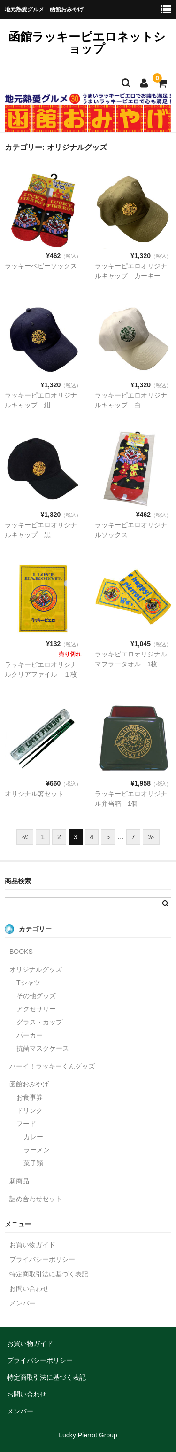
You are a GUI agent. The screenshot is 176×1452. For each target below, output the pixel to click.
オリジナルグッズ (35, 969)
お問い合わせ (29, 1288)
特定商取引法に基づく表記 (48, 1274)
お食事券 (29, 1097)
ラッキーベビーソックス (41, 266)
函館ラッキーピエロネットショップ (87, 42)
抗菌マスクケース (42, 1048)
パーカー (29, 1035)
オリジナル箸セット (34, 793)
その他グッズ (36, 995)
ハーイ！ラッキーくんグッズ (52, 1066)
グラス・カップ (39, 1022)
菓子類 (33, 1163)
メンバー (22, 1303)
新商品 (19, 1181)
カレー (33, 1136)
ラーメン (36, 1150)
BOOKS (21, 951)
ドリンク (29, 1110)
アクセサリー (36, 1009)
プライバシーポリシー (42, 1259)
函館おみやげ (29, 1084)
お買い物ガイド (32, 1245)
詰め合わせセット (35, 1198)
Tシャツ (28, 982)
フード (26, 1123)
